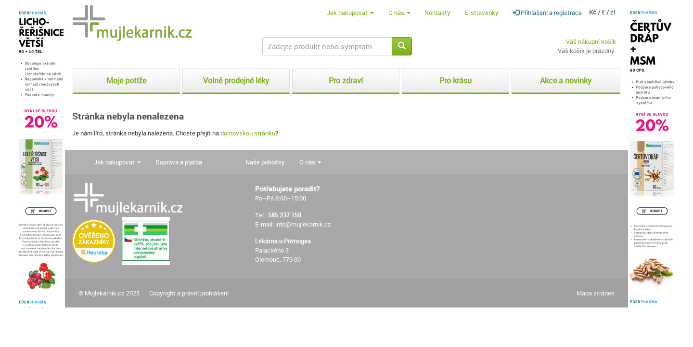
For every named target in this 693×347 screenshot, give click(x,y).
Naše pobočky (265, 162)
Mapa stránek (596, 293)
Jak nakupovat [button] (350, 12)
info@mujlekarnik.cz (303, 224)
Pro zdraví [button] (346, 80)
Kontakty (437, 12)
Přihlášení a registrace (547, 12)
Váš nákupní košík (591, 41)
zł (613, 12)
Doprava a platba (178, 162)
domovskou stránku (247, 133)
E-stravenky (482, 12)
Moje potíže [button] (126, 80)
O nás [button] (399, 12)
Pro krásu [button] (455, 80)
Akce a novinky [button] (565, 80)
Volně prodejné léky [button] (236, 80)
